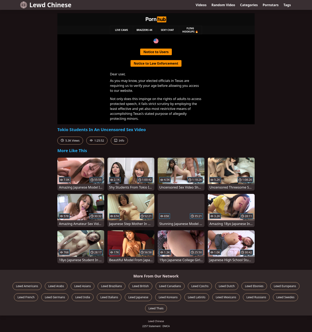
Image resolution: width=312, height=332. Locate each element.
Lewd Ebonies (254, 286)
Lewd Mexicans (226, 297)
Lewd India (82, 297)
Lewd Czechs (200, 286)
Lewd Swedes (285, 297)
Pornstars (270, 5)
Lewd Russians (256, 297)
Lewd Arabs (56, 286)
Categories (249, 5)
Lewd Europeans (285, 286)
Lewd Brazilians (111, 286)
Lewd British (140, 286)
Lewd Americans (27, 286)
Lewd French (26, 297)
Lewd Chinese (46, 5)
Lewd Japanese (138, 297)
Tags (287, 5)
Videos (201, 5)
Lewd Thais (156, 308)
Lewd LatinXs (197, 297)
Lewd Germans (55, 297)
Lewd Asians (82, 286)
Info (119, 140)
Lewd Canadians (170, 286)
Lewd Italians (109, 297)
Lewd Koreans (168, 297)
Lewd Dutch (227, 286)
